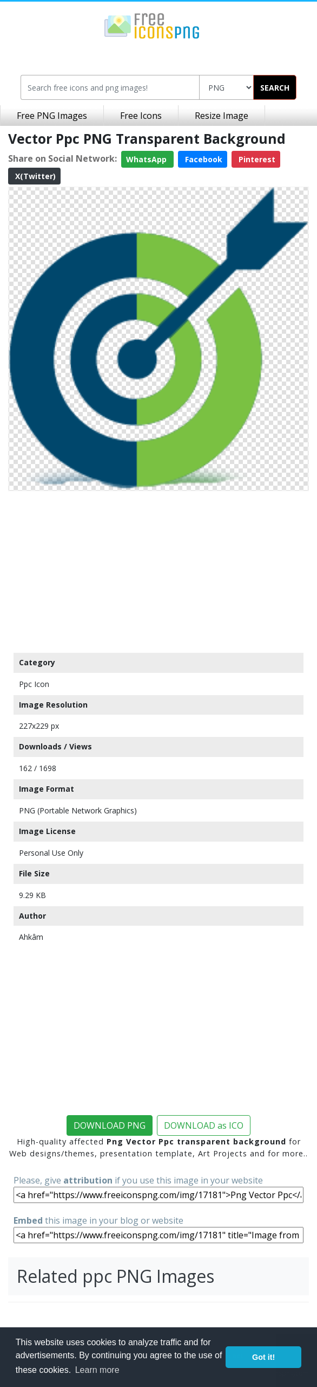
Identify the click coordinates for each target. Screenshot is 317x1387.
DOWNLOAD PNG (110, 1125)
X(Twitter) (34, 176)
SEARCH (274, 87)
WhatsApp (147, 159)
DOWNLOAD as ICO (203, 1125)
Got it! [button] (263, 1357)
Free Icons (141, 116)
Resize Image (221, 116)
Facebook (202, 159)
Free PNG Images (52, 116)
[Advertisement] (158, 571)
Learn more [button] (97, 1370)
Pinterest (255, 159)
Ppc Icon (34, 684)
